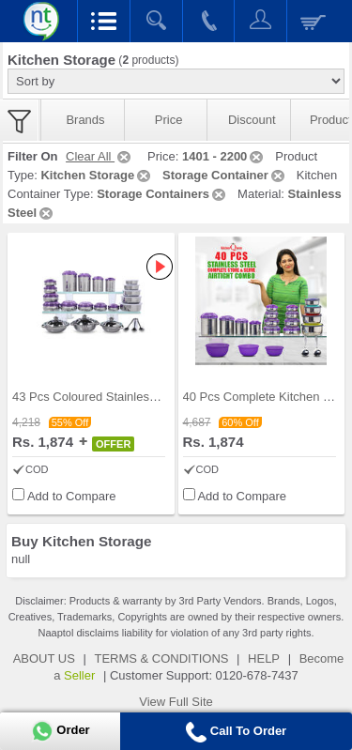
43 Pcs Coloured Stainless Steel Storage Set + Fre (149, 397)
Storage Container (224, 175)
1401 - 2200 (224, 156)
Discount (252, 120)
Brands (85, 120)
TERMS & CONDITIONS (161, 658)
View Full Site (176, 702)
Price (169, 120)
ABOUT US (44, 658)
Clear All (99, 156)
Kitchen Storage (96, 175)
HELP (264, 658)
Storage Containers (162, 194)
